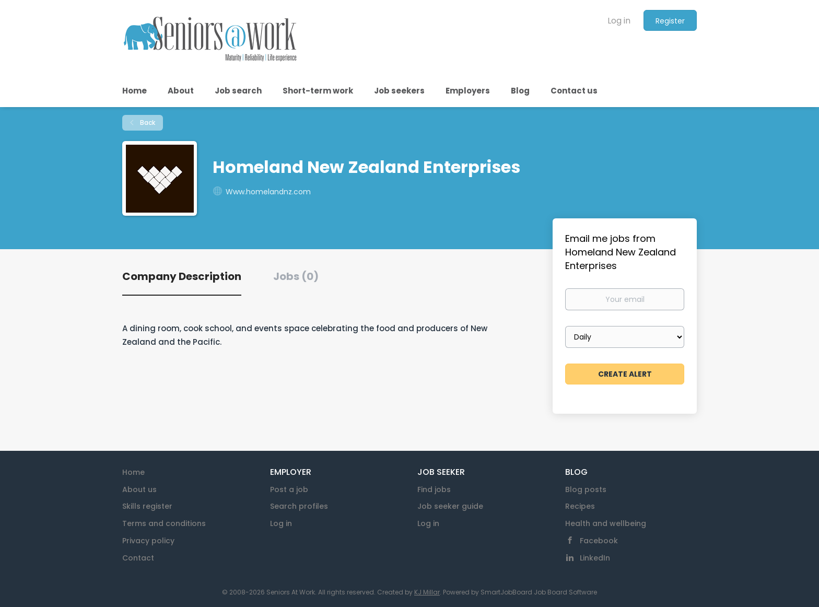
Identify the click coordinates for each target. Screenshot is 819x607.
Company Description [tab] (181, 276)
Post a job (289, 489)
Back (146, 122)
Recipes (580, 506)
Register (670, 21)
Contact (138, 558)
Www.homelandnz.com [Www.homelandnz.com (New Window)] (268, 191)
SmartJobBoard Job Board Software (539, 592)
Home (133, 472)
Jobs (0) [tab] (296, 276)
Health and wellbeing (605, 523)
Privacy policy (148, 540)
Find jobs (434, 489)
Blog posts (585, 489)
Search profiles (299, 506)
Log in (618, 21)
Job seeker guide (450, 506)
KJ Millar (427, 592)
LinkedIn (595, 558)
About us (139, 489)
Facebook (599, 540)
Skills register (147, 506)
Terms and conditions (164, 523)
